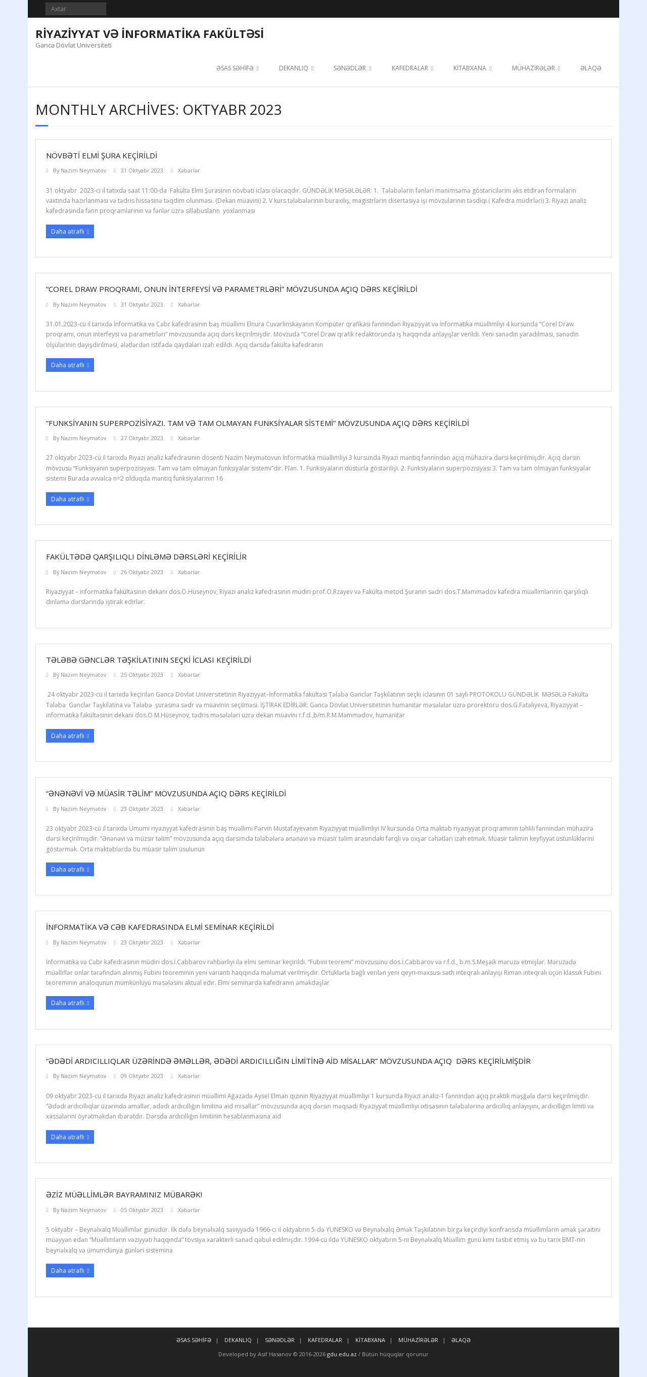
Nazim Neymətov (83, 170)
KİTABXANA (469, 68)
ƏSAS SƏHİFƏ (235, 68)
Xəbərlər (189, 170)
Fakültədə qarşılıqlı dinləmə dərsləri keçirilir (146, 556)
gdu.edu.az (341, 1354)
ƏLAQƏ (591, 68)
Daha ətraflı (67, 231)
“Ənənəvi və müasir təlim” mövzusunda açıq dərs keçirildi (166, 793)
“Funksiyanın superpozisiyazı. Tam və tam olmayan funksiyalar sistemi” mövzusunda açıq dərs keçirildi (257, 423)
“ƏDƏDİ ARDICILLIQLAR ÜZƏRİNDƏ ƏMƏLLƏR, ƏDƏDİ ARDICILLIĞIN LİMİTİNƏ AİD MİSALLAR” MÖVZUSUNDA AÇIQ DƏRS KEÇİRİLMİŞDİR (288, 1061)
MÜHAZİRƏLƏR (533, 68)
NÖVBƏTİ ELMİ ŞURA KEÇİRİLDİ (101, 155)
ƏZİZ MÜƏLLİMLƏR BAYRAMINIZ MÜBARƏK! (124, 1194)
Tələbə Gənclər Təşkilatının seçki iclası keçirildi (148, 660)
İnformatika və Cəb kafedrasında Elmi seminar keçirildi (160, 927)
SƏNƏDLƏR (350, 68)
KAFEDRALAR (410, 68)
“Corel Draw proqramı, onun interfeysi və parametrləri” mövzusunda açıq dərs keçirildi (232, 289)
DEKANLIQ (293, 68)
